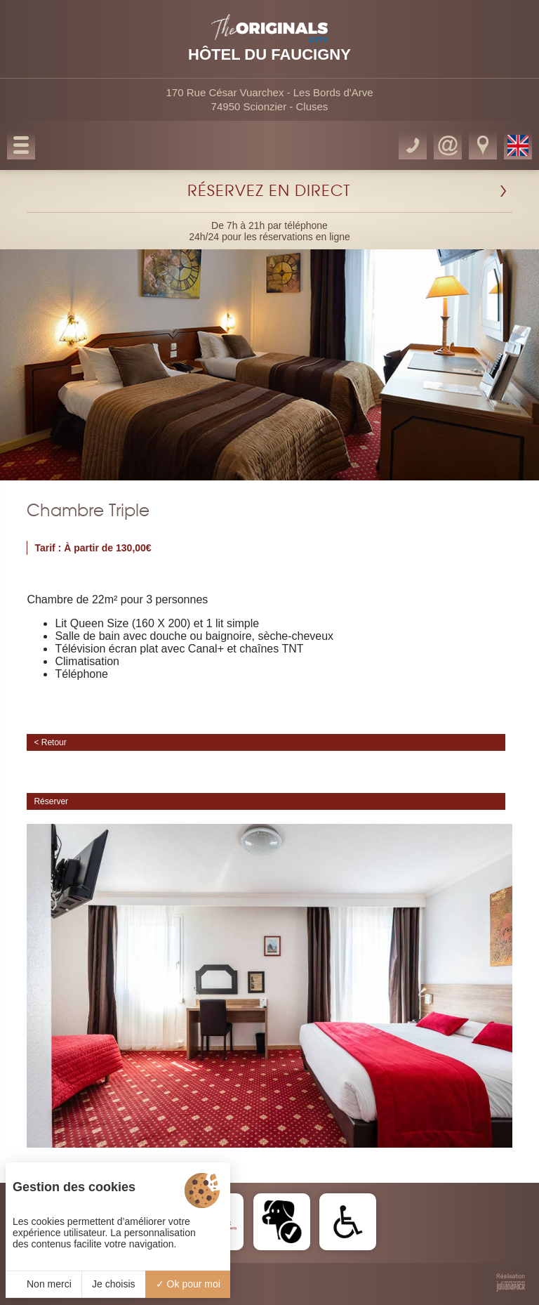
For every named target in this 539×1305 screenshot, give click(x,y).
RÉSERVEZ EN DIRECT (269, 191)
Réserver (51, 801)
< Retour (50, 742)
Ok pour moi (188, 1284)
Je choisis (113, 1284)
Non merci (43, 1284)
